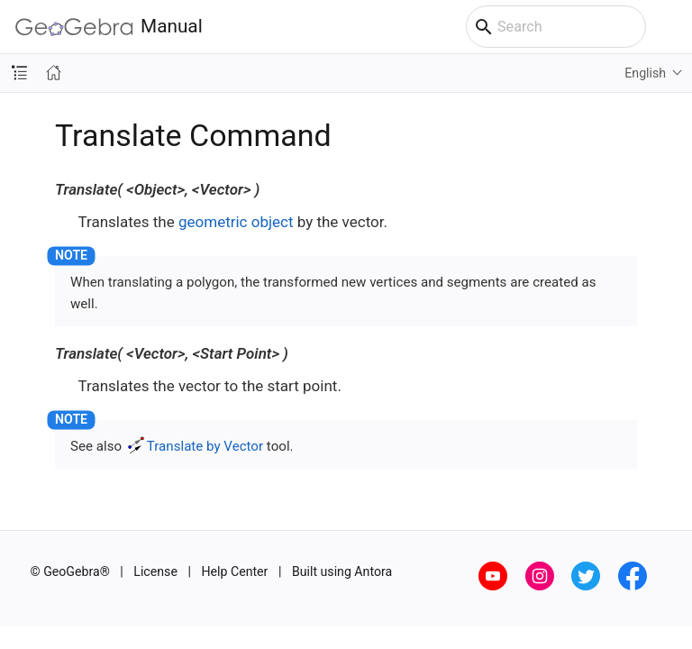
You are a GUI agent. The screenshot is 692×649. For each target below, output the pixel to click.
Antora (373, 571)
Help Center (234, 571)
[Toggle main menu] (669, 27)
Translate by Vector (205, 446)
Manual (109, 26)
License (155, 571)
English (645, 73)
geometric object (236, 222)
